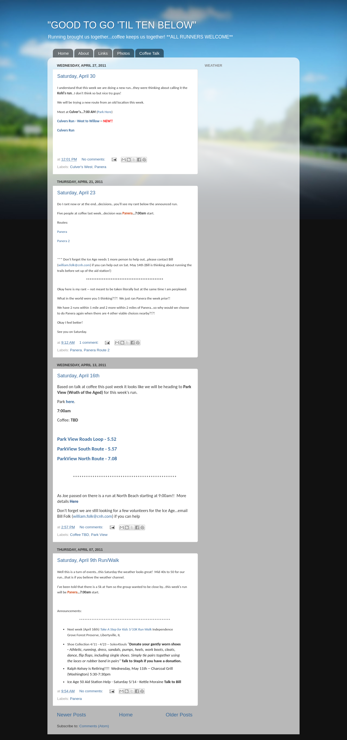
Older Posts (179, 715)
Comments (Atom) (94, 726)
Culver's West (81, 167)
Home (63, 53)
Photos (123, 53)
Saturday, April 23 (76, 192)
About (83, 53)
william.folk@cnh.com (74, 265)
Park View (99, 535)
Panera (100, 167)
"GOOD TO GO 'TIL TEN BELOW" (121, 25)
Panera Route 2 (97, 350)
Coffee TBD (79, 535)
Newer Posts (71, 715)
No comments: (94, 159)
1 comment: (89, 342)
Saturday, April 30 (76, 76)
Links (103, 53)
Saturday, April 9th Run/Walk (88, 560)
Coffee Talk (149, 53)
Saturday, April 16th (78, 375)
